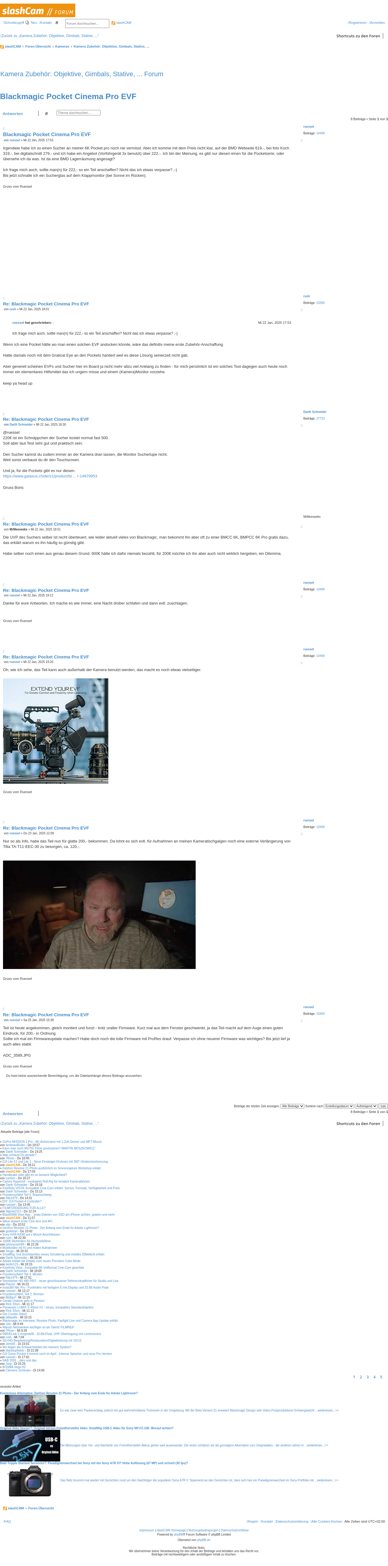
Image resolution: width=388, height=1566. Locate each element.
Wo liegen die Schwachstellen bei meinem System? (36, 1347)
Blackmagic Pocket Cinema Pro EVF (68, 96)
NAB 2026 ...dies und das (19, 1360)
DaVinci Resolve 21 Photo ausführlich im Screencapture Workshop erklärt (51, 1168)
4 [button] (374, 1377)
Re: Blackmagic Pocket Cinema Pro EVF (46, 304)
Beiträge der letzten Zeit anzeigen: (269, 1106)
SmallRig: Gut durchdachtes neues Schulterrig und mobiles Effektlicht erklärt (53, 1254)
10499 (320, 133)
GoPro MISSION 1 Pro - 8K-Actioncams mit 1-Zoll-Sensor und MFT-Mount (51, 1141)
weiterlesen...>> (328, 1410)
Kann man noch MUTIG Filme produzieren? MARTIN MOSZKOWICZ (48, 1148)
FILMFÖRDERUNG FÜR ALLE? (23, 1208)
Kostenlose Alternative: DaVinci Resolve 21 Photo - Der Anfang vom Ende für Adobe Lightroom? (69, 1393)
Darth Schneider (315, 412)
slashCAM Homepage (171, 1530)
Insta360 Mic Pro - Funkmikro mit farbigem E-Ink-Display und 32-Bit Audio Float (55, 1287)
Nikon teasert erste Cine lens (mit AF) (27, 1221)
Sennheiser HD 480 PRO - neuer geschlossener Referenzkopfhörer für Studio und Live (60, 1281)
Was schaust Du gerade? (19, 1155)
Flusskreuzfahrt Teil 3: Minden (22, 1274)
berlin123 (12, 1264)
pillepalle (11, 1317)
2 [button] (361, 1377)
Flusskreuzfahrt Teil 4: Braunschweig (26, 1194)
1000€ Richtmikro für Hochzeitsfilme (26, 1241)
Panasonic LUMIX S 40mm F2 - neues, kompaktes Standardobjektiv (47, 1307)
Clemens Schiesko (18, 1370)
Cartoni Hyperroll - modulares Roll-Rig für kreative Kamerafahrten (46, 1181)
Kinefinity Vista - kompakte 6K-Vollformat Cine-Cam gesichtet (43, 1267)
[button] (386, 1376)
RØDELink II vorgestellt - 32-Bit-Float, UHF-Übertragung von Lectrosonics (51, 1334)
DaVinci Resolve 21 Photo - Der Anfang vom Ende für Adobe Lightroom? (50, 1228)
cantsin (10, 1178)
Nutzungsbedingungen (203, 1530)
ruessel (308, 126)
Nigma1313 (13, 1211)
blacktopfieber (15, 1350)
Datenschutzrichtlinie (235, 1530)
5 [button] (381, 1377)
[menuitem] (31, 22)
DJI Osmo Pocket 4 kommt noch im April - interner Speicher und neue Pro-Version (57, 1353)
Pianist (10, 1284)
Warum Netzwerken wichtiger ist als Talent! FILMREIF (38, 1327)
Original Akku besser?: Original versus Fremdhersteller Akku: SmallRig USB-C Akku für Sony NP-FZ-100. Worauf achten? (87, 1428)
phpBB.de (203, 1540)
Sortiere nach (329, 1106)
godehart (11, 1231)
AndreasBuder (15, 1145)
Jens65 (10, 1344)
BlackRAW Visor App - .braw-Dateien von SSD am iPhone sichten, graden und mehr (58, 1214)
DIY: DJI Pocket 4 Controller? (22, 1201)
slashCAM (121, 22)
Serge (10, 1251)
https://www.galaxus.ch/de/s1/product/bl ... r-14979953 (50, 476)
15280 (320, 303)
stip (8, 1224)
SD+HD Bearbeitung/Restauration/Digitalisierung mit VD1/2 (42, 1340)
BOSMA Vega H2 (14, 1367)
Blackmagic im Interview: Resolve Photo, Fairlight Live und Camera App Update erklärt (60, 1320)
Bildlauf (11, 1297)
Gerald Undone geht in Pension (23, 1300)
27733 (320, 418)
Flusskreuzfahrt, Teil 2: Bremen (23, 1294)
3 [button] (368, 1377)
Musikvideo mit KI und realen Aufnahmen (29, 1247)
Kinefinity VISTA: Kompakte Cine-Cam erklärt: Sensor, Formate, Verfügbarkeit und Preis (61, 1188)
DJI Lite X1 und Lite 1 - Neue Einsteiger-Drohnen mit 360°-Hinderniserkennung (55, 1161)
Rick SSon (13, 1304)
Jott (8, 1324)
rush (306, 296)
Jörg (8, 1363)
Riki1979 (11, 1198)
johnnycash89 (15, 1244)
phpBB (178, 1534)
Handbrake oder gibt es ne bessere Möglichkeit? (34, 1175)
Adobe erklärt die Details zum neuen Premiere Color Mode (41, 1261)
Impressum (146, 1530)
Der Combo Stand (14, 1314)
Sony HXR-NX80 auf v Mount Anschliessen (31, 1234)
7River (10, 1158)
